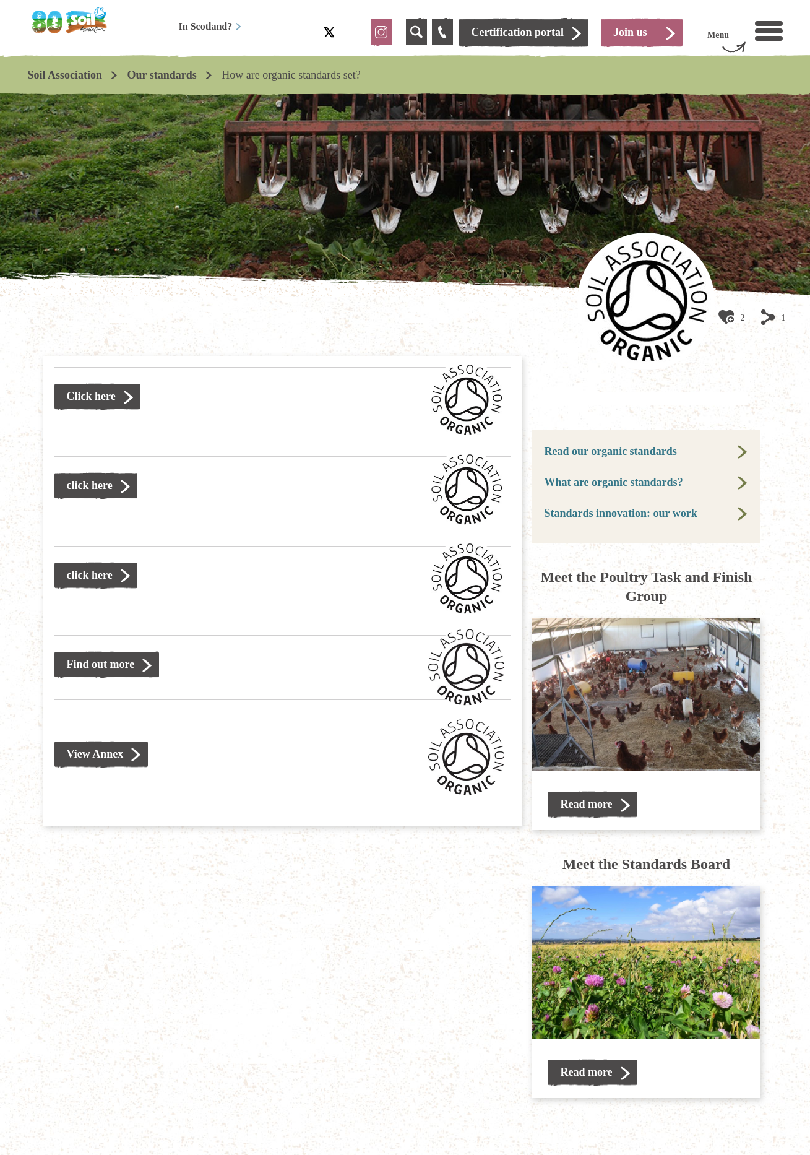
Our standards (162, 75)
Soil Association (65, 75)
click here (90, 485)
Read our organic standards (610, 451)
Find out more (101, 664)
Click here (91, 396)
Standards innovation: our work (620, 513)
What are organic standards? (613, 482)
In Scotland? (211, 26)
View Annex (95, 754)
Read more (586, 804)
